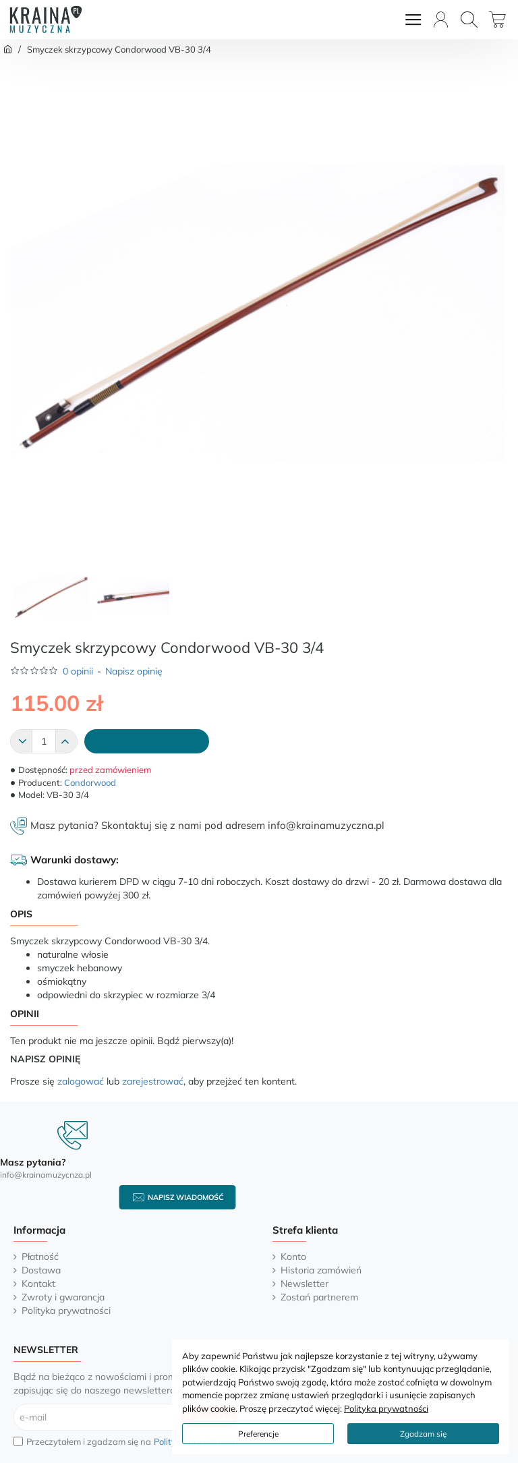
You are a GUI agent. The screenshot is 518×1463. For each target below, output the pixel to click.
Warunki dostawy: (74, 859)
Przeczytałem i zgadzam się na (127, 1441)
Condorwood (90, 782)
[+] (66, 741)
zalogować (80, 1081)
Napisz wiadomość (186, 1197)
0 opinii (78, 671)
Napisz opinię (134, 671)
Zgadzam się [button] (423, 1434)
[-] (21, 741)
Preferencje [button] (258, 1434)
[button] (40, 313)
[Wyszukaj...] (469, 19)
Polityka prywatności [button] (386, 1408)
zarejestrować (152, 1081)
